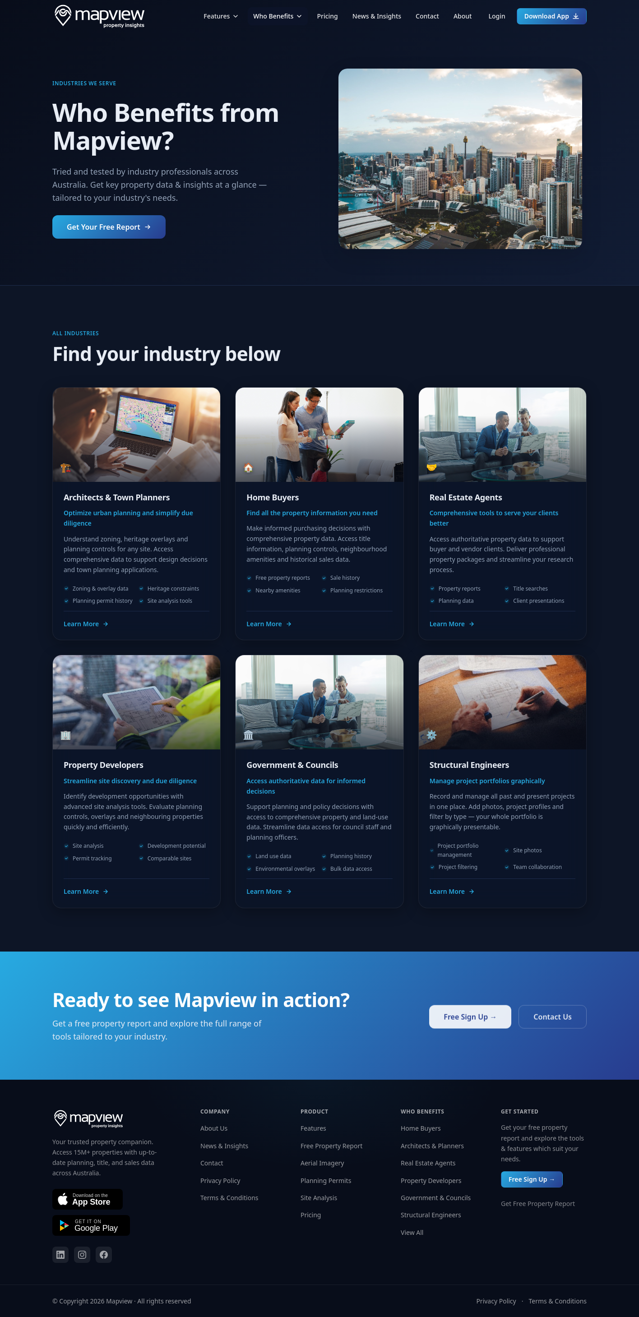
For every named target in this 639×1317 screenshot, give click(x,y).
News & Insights (376, 16)
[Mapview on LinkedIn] (60, 1255)
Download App (551, 16)
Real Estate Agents (428, 1163)
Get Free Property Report (538, 1203)
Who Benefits (277, 16)
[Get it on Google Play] (91, 1225)
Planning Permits (326, 1180)
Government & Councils (436, 1197)
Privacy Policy (220, 1180)
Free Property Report (331, 1145)
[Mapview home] (99, 16)
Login (496, 16)
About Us (213, 1128)
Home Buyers (421, 1128)
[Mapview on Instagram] (82, 1255)
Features (221, 16)
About (463, 16)
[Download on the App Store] (87, 1199)
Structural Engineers (431, 1215)
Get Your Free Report (109, 227)
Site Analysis (319, 1197)
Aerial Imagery (322, 1163)
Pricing (327, 16)
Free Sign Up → (532, 1179)
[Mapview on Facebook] (104, 1255)
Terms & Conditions (229, 1197)
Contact (427, 16)
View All (412, 1232)
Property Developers (431, 1180)
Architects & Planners (432, 1145)
